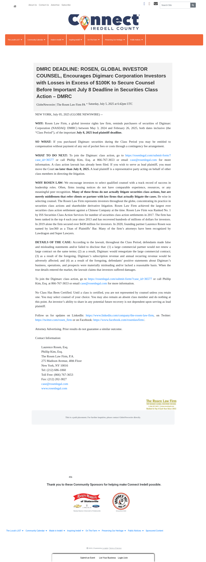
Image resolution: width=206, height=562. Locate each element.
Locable (105, 548)
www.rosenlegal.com (54, 388)
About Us (33, 5)
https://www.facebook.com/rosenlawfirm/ (118, 319)
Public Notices (136, 40)
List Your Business (107, 558)
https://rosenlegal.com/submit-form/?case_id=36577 (120, 278)
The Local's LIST (15, 40)
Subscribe (65, 5)
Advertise (55, 5)
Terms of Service (115, 548)
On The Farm (93, 40)
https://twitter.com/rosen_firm (53, 319)
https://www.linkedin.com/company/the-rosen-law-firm (120, 315)
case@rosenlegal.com (143, 159)
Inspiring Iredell (75, 40)
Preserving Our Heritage (115, 40)
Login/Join (123, 558)
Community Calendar (37, 40)
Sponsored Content (154, 531)
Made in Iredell (57, 40)
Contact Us (44, 5)
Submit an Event (87, 558)
